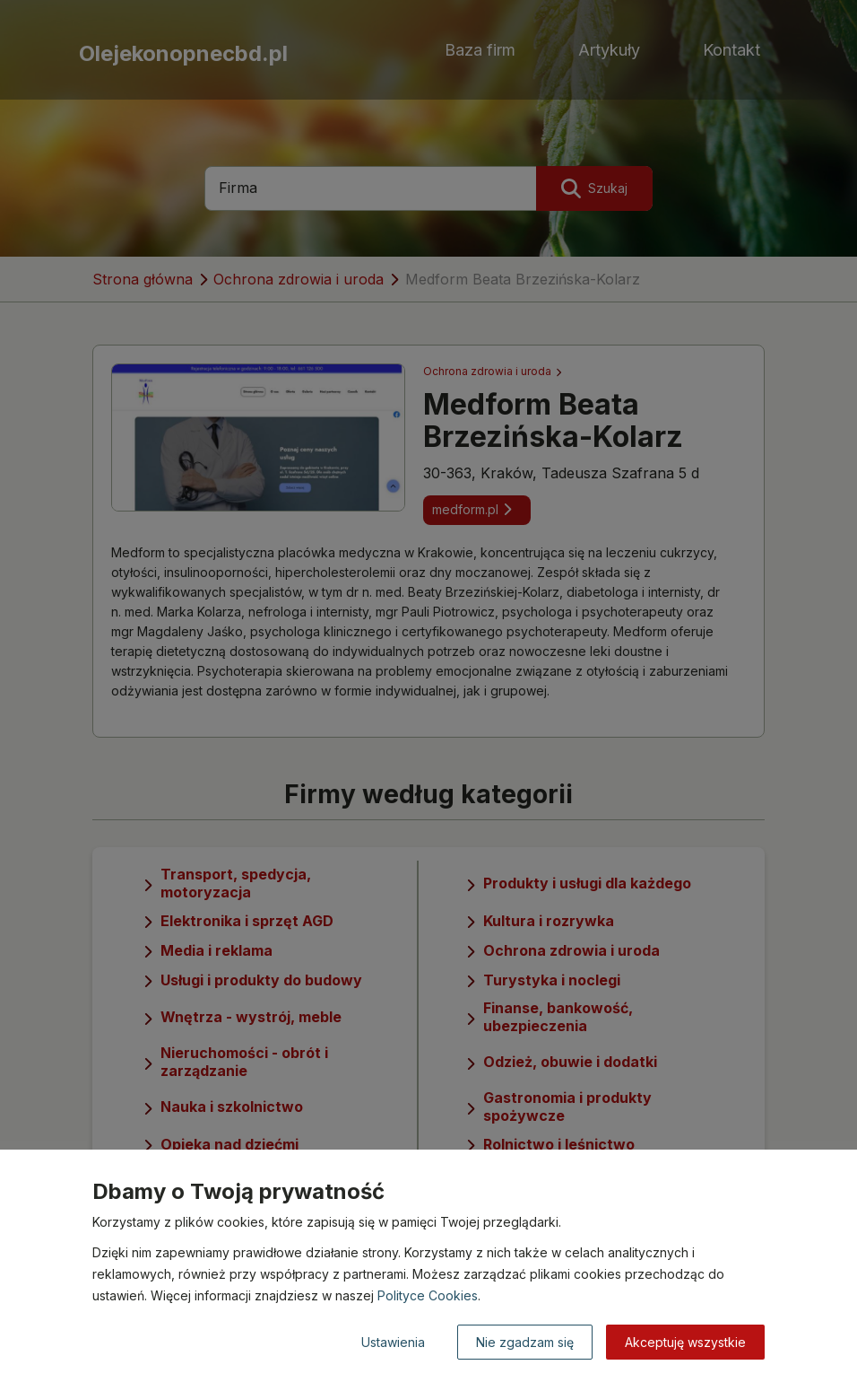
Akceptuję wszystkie (685, 1342)
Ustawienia (393, 1342)
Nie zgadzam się (525, 1342)
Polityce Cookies (427, 1295)
